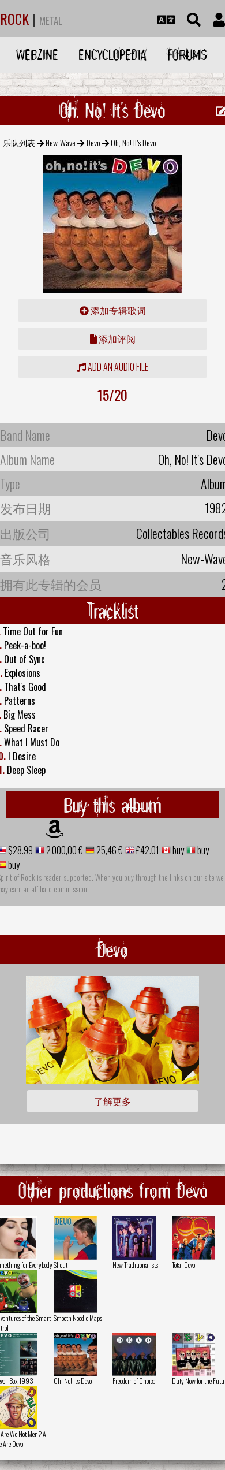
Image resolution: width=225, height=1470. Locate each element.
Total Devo (183, 1265)
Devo (93, 142)
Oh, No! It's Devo (73, 1381)
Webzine (37, 54)
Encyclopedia (112, 54)
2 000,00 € (63, 850)
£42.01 (146, 850)
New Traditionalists (135, 1265)
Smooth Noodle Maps (78, 1318)
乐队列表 (19, 142)
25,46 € (109, 850)
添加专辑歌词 (113, 310)
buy (177, 850)
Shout (61, 1265)
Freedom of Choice (133, 1381)
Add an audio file (112, 367)
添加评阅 (113, 338)
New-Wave (61, 142)
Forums (187, 54)
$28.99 (19, 850)
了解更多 (112, 1101)
